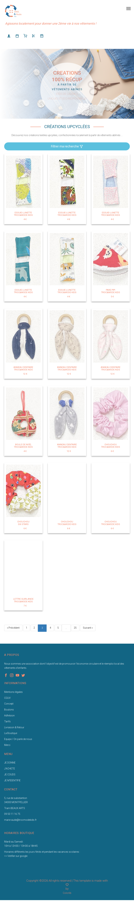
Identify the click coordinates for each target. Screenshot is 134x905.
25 (75, 627)
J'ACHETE (9, 768)
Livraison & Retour (14, 727)
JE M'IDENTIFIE (12, 780)
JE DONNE (10, 762)
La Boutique (10, 733)
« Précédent (13, 627)
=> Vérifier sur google (15, 856)
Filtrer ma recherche (67, 146)
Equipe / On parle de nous (18, 739)
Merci (7, 745)
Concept (8, 703)
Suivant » (88, 627)
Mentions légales (13, 692)
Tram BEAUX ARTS (14, 808)
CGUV (7, 698)
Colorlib (67, 893)
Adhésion (9, 715)
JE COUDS (9, 774)
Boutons (9, 709)
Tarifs (7, 721)
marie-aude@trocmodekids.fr (20, 819)
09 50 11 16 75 (12, 814)
